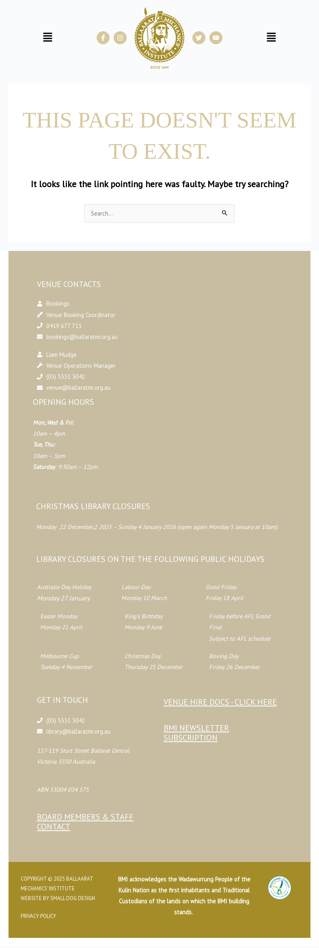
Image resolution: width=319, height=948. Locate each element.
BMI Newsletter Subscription (196, 733)
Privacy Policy (40, 916)
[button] (48, 38)
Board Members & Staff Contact (87, 822)
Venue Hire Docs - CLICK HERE (220, 702)
